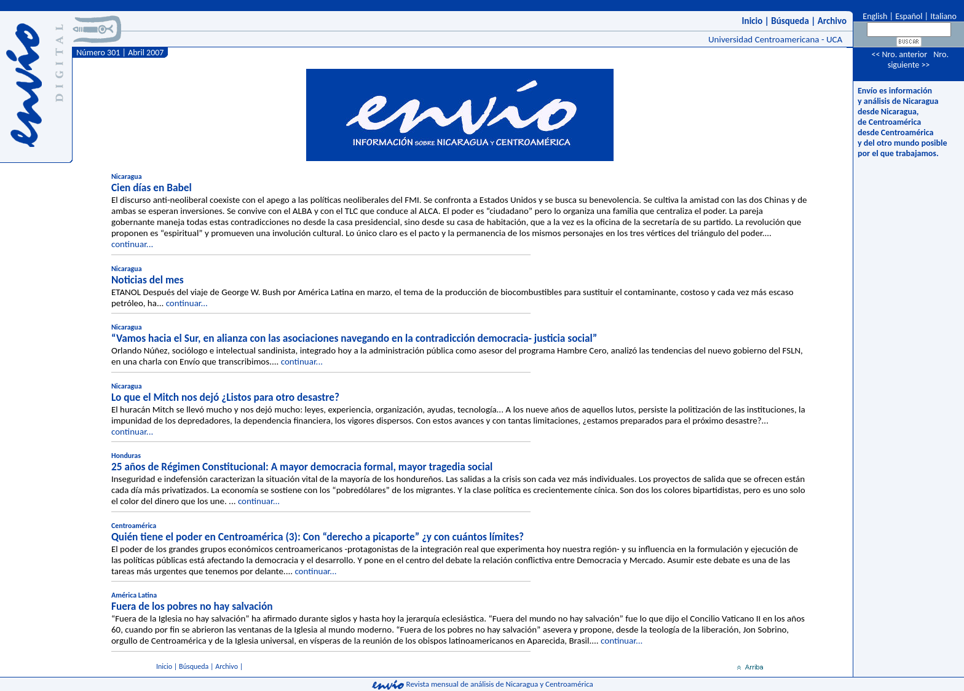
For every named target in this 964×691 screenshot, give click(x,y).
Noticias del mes (147, 279)
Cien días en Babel (151, 187)
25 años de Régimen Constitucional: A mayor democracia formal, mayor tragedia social (301, 466)
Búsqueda (790, 20)
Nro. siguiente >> (918, 59)
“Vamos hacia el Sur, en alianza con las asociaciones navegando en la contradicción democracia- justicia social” (354, 338)
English (874, 16)
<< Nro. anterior (899, 54)
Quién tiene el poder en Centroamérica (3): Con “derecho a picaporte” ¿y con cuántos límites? (317, 536)
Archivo (832, 20)
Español (908, 16)
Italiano (943, 16)
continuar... (132, 244)
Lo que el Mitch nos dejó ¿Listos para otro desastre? (225, 397)
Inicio (752, 20)
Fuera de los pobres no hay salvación (192, 606)
